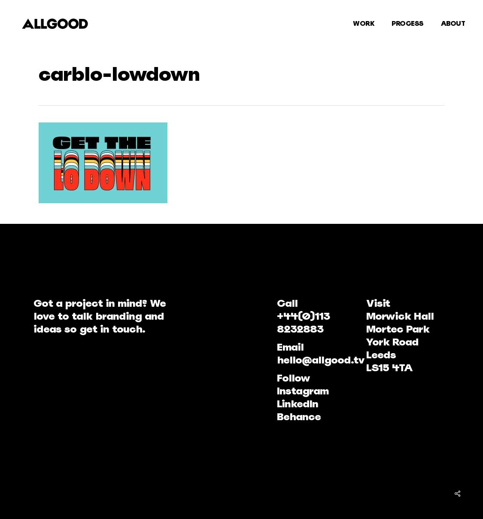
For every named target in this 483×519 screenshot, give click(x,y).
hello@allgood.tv (321, 359)
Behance (299, 416)
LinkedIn (297, 403)
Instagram (302, 390)
